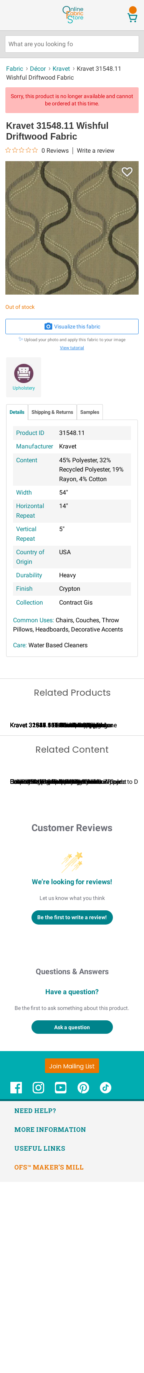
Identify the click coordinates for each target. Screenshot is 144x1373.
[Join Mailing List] (72, 1256)
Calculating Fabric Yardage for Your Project (68, 972)
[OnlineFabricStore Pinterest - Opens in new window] (83, 1282)
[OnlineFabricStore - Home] (72, 22)
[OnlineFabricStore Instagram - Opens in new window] (38, 1282)
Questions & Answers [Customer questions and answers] (72, 1162)
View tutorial (72, 347)
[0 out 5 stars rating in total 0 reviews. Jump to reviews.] (37, 150)
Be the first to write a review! (72, 1108)
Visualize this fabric (72, 326)
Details (17, 412)
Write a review (95, 150)
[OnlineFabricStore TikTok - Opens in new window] (105, 1282)
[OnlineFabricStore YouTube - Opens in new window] (60, 1282)
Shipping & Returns (52, 412)
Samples (89, 412)
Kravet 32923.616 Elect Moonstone (57, 820)
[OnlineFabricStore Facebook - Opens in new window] (16, 1282)
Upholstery (24, 388)
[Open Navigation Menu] (20, 15)
